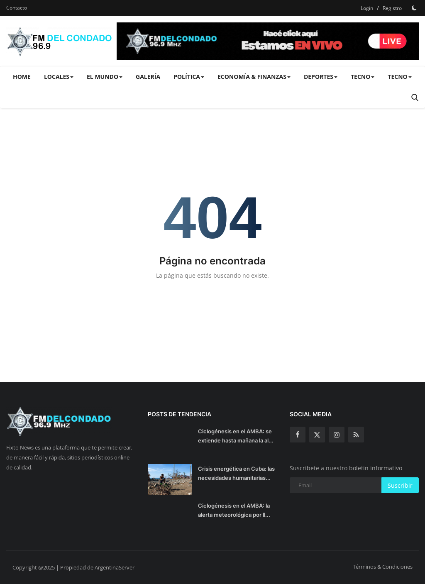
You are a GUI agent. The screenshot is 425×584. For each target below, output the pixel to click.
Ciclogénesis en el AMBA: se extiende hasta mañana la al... (236, 436)
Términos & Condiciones (383, 566)
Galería (148, 77)
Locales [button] (58, 77)
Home (22, 77)
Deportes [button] (320, 77)
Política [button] (188, 77)
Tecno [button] (362, 77)
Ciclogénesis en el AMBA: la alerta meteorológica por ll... (234, 510)
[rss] (356, 434)
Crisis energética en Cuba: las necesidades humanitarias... (236, 473)
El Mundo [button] (104, 77)
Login (367, 8)
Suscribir (400, 485)
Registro (392, 8)
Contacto (16, 7)
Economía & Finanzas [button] (254, 77)
